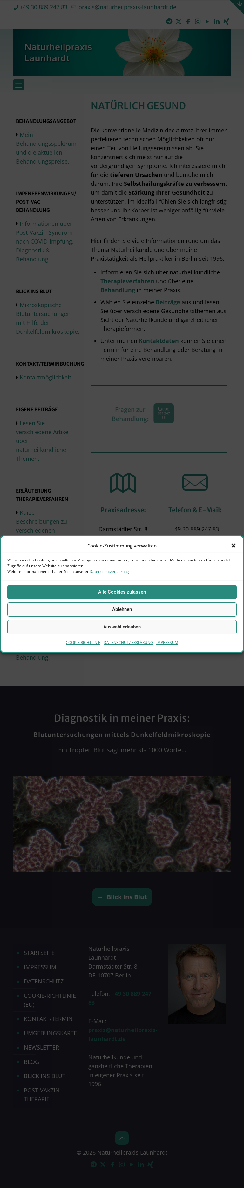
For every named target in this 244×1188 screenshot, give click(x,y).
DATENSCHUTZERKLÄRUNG (128, 642)
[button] (233, 545)
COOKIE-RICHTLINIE (83, 642)
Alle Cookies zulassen (122, 592)
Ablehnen (122, 609)
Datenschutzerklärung (109, 571)
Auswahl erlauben (122, 627)
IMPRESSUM (167, 642)
